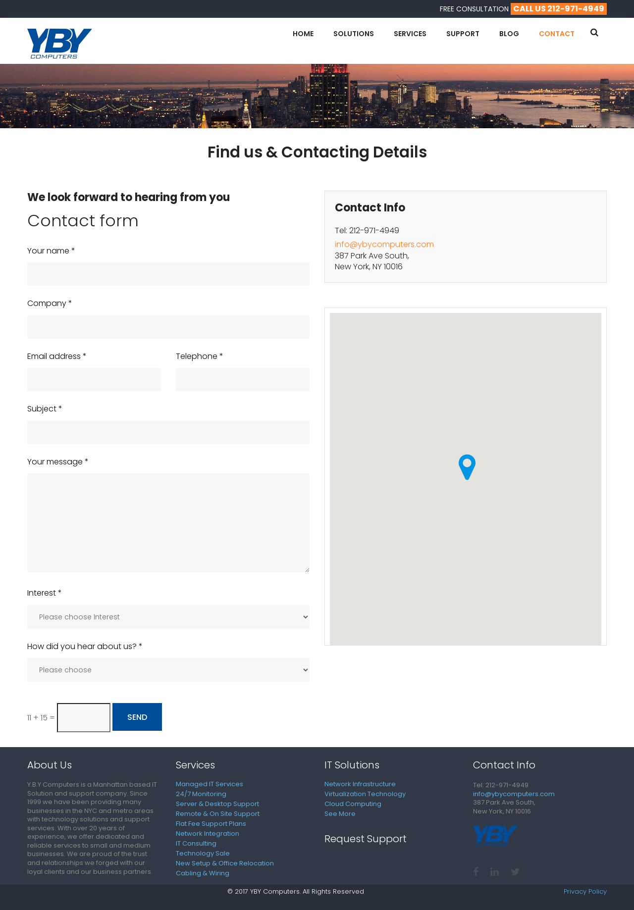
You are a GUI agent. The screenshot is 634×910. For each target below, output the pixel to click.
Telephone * (199, 356)
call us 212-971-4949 (558, 8)
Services (410, 34)
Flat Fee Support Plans (211, 823)
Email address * (57, 356)
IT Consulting (196, 843)
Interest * (44, 593)
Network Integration (207, 833)
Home (303, 34)
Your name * (51, 251)
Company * (49, 303)
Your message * (58, 461)
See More (340, 813)
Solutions (353, 34)
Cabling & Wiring (202, 873)
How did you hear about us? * (85, 646)
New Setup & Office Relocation (225, 863)
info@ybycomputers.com (384, 244)
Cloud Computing (352, 804)
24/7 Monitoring (201, 794)
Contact (557, 34)
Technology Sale (203, 853)
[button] (467, 467)
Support (462, 34)
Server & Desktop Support (217, 804)
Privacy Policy (585, 891)
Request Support (365, 839)
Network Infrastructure (360, 784)
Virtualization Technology (365, 794)
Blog (509, 34)
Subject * (44, 409)
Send (137, 717)
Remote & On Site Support (218, 813)
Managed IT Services (209, 784)
